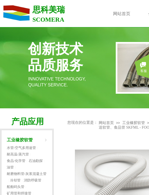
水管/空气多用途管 (21, 148)
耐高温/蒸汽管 (18, 154)
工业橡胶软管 (133, 123)
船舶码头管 (15, 187)
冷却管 (15, 180)
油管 (10, 167)
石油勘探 (36, 161)
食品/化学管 (16, 161)
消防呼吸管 (32, 180)
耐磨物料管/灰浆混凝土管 (27, 174)
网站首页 (106, 123)
